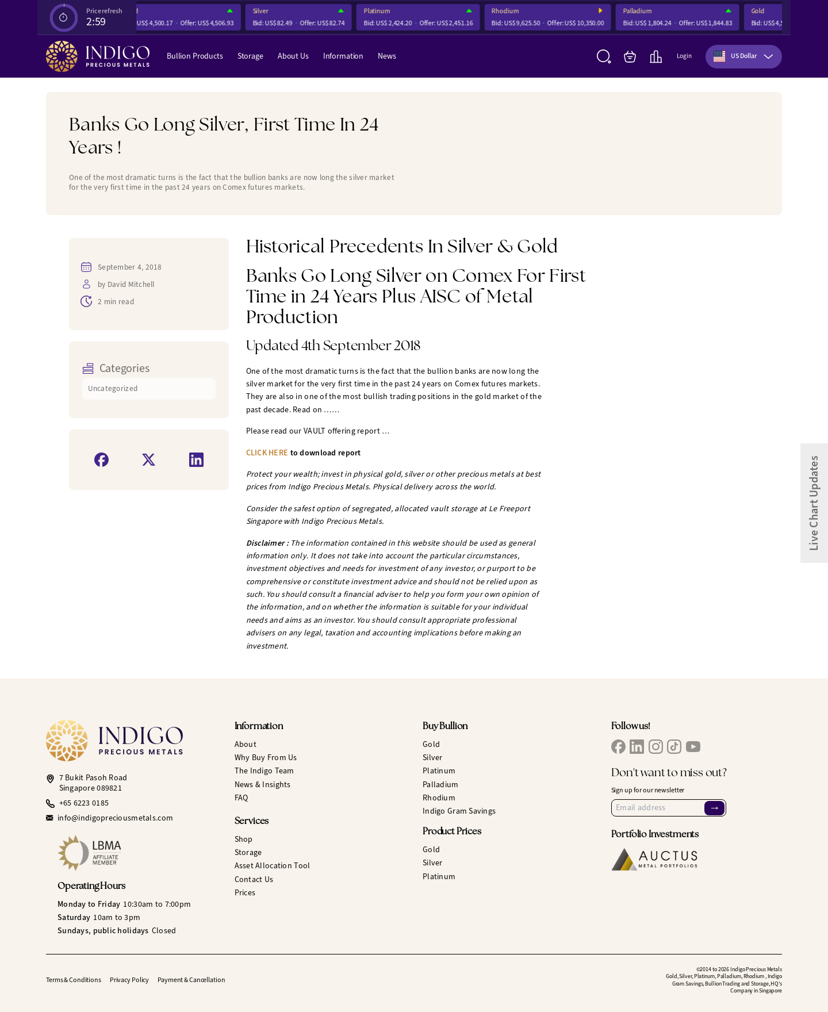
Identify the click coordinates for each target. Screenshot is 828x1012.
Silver (265, 11)
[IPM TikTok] (674, 746)
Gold (762, 11)
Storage (250, 56)
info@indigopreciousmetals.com (115, 818)
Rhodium (509, 11)
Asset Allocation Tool (272, 865)
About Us (293, 56)
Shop (244, 839)
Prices (245, 892)
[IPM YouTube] (693, 746)
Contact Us (254, 879)
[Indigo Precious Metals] (98, 56)
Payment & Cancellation (191, 979)
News (387, 56)
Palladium (641, 11)
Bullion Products (195, 56)
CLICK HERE (267, 452)
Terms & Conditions (73, 979)
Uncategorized (113, 388)
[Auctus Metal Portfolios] (654, 859)
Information (343, 56)
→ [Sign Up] (714, 808)
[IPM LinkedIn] (637, 746)
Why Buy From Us (266, 757)
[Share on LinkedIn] (196, 460)
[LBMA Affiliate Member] (137, 853)
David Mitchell (131, 284)
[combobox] (744, 56)
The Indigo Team (264, 770)
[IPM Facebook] (618, 746)
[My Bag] (630, 56)
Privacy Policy (129, 979)
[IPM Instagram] (656, 746)
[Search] (604, 56)
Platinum (381, 11)
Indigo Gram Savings (459, 811)
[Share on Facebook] (101, 460)
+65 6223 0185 (84, 803)
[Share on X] (148, 460)
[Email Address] (668, 807)
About (245, 744)
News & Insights (263, 784)
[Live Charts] (656, 56)
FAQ (241, 797)
